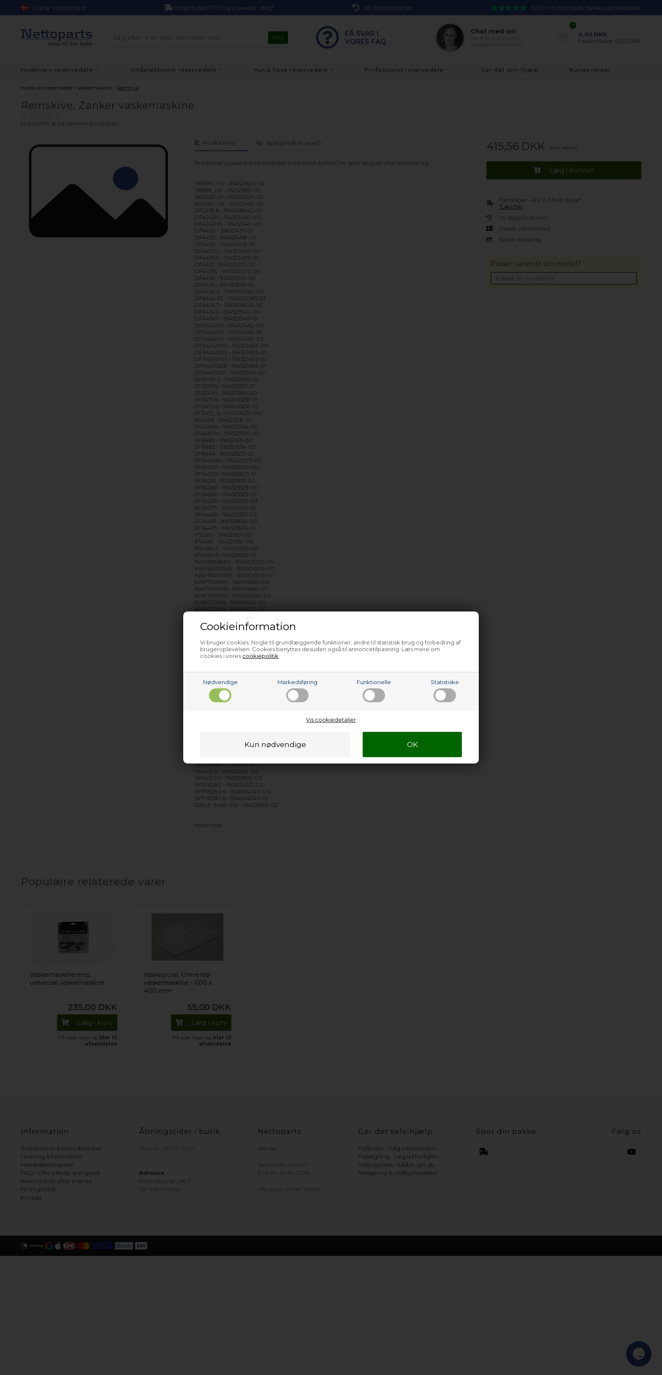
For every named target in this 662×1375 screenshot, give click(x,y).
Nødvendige (220, 690)
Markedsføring (297, 690)
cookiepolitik (260, 655)
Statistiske (445, 690)
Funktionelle (374, 690)
